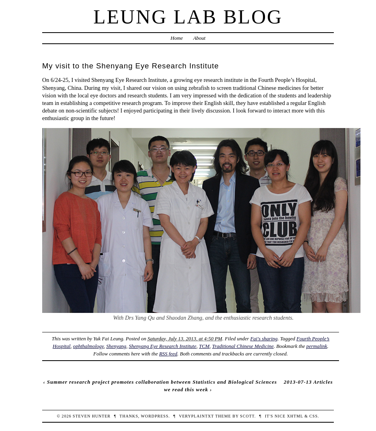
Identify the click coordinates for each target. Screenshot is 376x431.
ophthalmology (88, 346)
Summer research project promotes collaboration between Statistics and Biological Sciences (162, 382)
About (199, 38)
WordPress (154, 416)
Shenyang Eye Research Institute (163, 346)
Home (177, 38)
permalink (316, 346)
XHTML (295, 416)
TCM (204, 346)
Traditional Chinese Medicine (243, 346)
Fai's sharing (264, 339)
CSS (314, 416)
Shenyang (116, 346)
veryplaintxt (196, 416)
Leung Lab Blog (188, 17)
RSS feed (168, 354)
